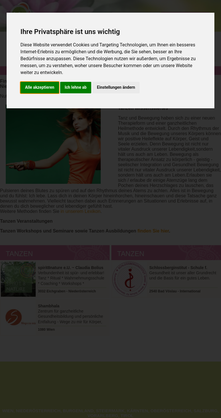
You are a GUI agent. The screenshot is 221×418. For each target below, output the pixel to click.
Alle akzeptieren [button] (39, 87)
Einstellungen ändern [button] (116, 87)
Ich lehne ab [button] (76, 87)
